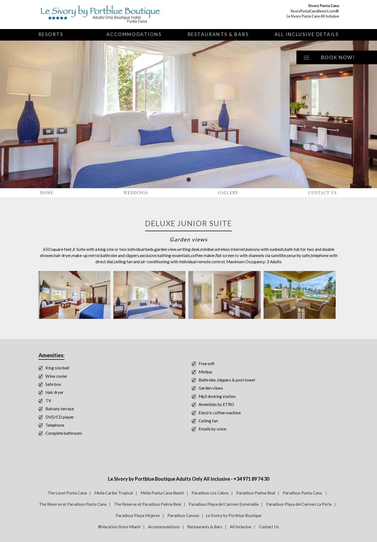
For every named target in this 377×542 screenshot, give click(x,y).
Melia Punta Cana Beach (162, 492)
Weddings (136, 192)
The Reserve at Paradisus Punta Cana (72, 504)
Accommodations (134, 34)
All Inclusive (240, 526)
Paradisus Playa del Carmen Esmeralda (223, 504)
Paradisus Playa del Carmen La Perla (299, 504)
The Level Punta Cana (67, 492)
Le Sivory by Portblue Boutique (233, 515)
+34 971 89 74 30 (251, 479)
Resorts (50, 34)
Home (47, 192)
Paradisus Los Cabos (210, 492)
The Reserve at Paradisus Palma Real (147, 504)
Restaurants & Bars (218, 34)
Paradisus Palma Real (255, 492)
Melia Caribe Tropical (113, 492)
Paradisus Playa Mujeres (138, 515)
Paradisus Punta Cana (303, 492)
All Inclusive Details (307, 34)
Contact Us (322, 192)
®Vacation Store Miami (119, 526)
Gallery (228, 192)
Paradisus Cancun (183, 515)
